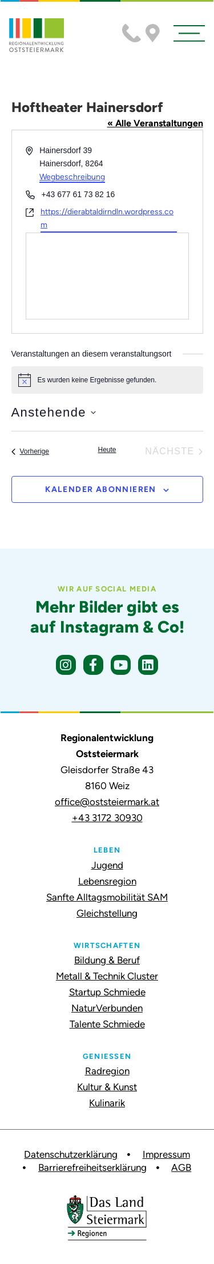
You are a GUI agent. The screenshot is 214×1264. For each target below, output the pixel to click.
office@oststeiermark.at (107, 801)
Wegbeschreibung (72, 177)
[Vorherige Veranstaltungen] (30, 451)
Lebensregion (107, 881)
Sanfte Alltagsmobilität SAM (107, 897)
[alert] (107, 380)
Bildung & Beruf (107, 960)
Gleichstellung (107, 913)
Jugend (107, 865)
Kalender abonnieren (100, 489)
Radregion (107, 1071)
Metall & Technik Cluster (107, 976)
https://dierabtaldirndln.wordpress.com (107, 218)
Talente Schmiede (107, 1024)
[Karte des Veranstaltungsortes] (107, 276)
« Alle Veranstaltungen (155, 123)
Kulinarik (107, 1103)
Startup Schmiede (107, 992)
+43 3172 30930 (107, 817)
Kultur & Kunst (107, 1087)
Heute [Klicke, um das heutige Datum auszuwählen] (107, 450)
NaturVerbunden (107, 1008)
